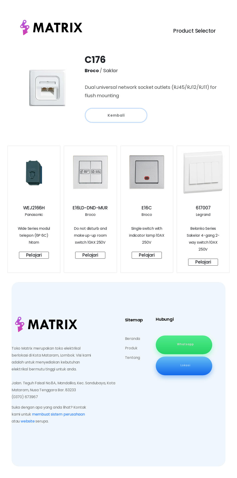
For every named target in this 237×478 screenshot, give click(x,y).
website (28, 421)
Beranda (132, 338)
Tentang (132, 357)
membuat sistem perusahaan (58, 414)
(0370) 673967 (25, 397)
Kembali (116, 115)
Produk (131, 348)
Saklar (110, 70)
